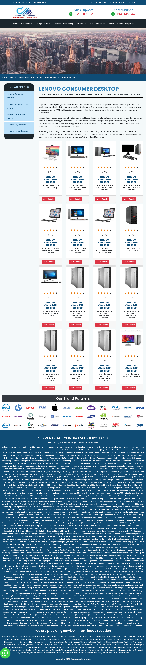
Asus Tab (138, 539)
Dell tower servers (42, 455)
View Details (48, 199)
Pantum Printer (14, 566)
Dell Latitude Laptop (45, 555)
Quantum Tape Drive (34, 596)
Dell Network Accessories (89, 450)
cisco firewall (80, 490)
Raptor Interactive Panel (63, 590)
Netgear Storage (62, 523)
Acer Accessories (106, 561)
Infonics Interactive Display (128, 601)
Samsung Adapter (22, 550)
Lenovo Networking (50, 463)
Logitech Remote (79, 563)
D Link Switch (107, 515)
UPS (53, 580)
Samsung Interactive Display (92, 577)
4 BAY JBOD (80, 488)
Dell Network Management (38, 461)
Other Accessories (119, 450)
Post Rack (16, 547)
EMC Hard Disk (9, 561)
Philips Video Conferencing (21, 590)
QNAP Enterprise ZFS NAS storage (24, 477)
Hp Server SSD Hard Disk (120, 542)
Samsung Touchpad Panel (13, 553)
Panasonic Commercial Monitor (66, 512)
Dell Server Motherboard (75, 558)
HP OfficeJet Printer (71, 474)
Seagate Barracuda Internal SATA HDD (120, 536)
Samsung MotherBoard (115, 550)
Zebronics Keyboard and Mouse (27, 542)
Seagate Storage (41, 585)
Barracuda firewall (115, 582)
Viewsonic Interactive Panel (16, 593)
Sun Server (21, 561)
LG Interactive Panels (134, 528)
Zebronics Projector (112, 580)
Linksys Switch (129, 612)
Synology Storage (32, 525)
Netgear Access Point (120, 566)
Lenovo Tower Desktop (18, 131)
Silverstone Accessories (32, 566)
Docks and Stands (115, 466)
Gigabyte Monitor (129, 607)
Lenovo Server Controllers (123, 544)
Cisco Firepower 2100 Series (117, 493)
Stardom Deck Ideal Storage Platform (75, 485)
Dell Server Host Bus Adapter (77, 452)
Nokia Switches (93, 620)
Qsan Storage (128, 588)
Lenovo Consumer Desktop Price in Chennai (55, 77)
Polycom (39, 515)
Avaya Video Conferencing (40, 593)
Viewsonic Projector (117, 471)
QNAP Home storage (78, 479)
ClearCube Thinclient (68, 598)
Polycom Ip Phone (18, 617)
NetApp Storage (56, 585)
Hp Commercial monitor (126, 469)
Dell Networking (19, 461)
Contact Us (131, 2)
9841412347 (125, 14)
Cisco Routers (95, 525)
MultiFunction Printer (61, 571)
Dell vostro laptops (69, 520)
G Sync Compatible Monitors (75, 542)
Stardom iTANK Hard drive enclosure (107, 485)
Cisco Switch (11, 509)
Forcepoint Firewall (133, 582)
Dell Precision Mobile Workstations (32, 447)
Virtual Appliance (19, 501)
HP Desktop (116, 520)
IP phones (84, 504)
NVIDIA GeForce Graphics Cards (20, 544)
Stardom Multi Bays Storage (122, 571)
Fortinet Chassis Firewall (98, 490)
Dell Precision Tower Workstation (81, 528)
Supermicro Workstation (53, 607)
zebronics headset (68, 547)
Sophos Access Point (113, 612)
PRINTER (13, 474)
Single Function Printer (80, 571)
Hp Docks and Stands (129, 512)
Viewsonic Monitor (15, 525)
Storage (38, 23)
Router (100, 523)
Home (4, 77)
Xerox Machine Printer (42, 571)
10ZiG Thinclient (103, 598)
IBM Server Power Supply (58, 561)
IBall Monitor (70, 607)
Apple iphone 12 (74, 555)
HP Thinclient (99, 588)
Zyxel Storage (122, 585)
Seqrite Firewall (25, 585)
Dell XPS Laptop (103, 520)
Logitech (20, 515)
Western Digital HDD (52, 539)
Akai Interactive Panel (64, 604)
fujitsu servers (45, 609)
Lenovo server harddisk (98, 542)
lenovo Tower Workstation (13, 534)
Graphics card (113, 512)
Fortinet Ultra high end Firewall (122, 490)
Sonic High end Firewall (63, 496)
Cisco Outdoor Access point (53, 525)
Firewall (47, 23)
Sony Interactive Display (110, 593)
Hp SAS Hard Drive (69, 544)
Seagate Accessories (132, 463)
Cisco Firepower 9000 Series (28, 496)
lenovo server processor (52, 542)
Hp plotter (47, 566)
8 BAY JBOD (69, 488)
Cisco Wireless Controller (77, 525)
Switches (57, 23)
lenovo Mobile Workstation (130, 531)
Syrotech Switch (47, 620)
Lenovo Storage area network (101, 504)
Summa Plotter (118, 623)
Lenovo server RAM (58, 515)
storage (138, 455)
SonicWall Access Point (126, 617)
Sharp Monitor (83, 607)
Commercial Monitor (13, 469)
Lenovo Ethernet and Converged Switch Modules (98, 509)
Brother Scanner (95, 536)
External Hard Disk (19, 580)
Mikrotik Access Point (133, 598)
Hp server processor (85, 547)
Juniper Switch (24, 588)
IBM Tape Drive (73, 515)
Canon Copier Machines (63, 566)
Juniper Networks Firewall (95, 582)
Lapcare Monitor (98, 607)
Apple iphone (61, 555)
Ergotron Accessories (87, 517)
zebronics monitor (29, 547)
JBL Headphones (47, 531)
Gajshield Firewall (10, 585)
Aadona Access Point (43, 590)
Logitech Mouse (46, 563)
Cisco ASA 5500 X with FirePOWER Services (86, 493)
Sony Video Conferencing (61, 612)
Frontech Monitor (82, 604)
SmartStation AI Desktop (26, 626)
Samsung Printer (25, 474)
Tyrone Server (18, 620)
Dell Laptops (54, 520)
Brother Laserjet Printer (20, 539)
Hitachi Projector (18, 528)
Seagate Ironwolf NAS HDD (70, 534)
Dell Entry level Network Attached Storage (94, 458)
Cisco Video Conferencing (55, 596)
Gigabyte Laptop (18, 612)
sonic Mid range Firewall (84, 496)
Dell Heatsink (100, 466)
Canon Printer (123, 474)
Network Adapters (127, 574)
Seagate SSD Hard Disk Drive (60, 466)
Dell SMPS (140, 452)
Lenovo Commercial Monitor (102, 469)
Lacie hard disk (102, 528)
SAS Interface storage (48, 482)
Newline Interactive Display (87, 593)
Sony (46, 515)
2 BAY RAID (58, 488)
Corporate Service (116, 2)
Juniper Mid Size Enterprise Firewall (121, 501)
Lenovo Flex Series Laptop (44, 569)
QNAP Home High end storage (100, 479)
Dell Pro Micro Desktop (69, 626)
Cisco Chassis (13, 563)
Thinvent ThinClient (58, 623)
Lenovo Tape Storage (11, 507)
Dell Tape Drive (128, 452)
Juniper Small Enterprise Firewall (92, 501)
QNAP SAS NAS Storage (49, 477)
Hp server (79, 455)
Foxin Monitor (69, 615)
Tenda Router (104, 623)
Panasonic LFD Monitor (48, 534)
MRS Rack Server (117, 528)
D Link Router (119, 515)
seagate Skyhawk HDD (135, 534)
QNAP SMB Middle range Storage (28, 479)
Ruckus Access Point (57, 601)
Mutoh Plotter (17, 607)
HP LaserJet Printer (107, 474)
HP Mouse (61, 569)
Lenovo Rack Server (18, 463)
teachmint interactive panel (122, 615)
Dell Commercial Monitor (55, 469)
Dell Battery (93, 563)
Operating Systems (70, 577)
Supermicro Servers (96, 609)
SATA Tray (46, 490)
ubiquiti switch (129, 580)
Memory (84, 574)
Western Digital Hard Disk (39, 580)
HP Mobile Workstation (112, 447)
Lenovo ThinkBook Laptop (76, 569)
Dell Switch (31, 509)
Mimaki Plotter (115, 604)
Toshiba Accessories (34, 553)
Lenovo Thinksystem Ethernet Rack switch (120, 525)
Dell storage (9, 458)
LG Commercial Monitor (130, 509)
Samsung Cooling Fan (41, 550)
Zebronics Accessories (71, 539)
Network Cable (138, 507)
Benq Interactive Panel (84, 590)
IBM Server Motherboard (115, 558)
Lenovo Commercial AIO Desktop (117, 523)
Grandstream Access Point (35, 601)
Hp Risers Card (41, 544)
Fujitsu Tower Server (78, 609)
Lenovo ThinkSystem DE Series (60, 507)
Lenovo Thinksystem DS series (117, 507)
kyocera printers (73, 574)
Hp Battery (114, 563)
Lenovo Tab (7, 542)
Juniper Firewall (70, 501)
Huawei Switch (51, 588)
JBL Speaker (39, 536)
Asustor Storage (18, 582)
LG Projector (103, 517)
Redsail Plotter (42, 615)
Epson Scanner (116, 517)
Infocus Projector (34, 528)
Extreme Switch (64, 588)
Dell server (29, 455)
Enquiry (94, 2)
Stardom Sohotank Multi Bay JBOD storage (39, 485)
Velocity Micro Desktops (129, 609)
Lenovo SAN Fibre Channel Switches (89, 507)
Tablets (119, 23)
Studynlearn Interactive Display (17, 604)
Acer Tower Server (79, 536)
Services (102, 2)
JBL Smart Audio (10, 536)
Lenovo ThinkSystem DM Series (34, 507)
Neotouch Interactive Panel (37, 612)
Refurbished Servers (62, 563)
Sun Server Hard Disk (135, 558)
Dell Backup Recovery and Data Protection (58, 458)
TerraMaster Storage (91, 585)
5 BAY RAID (112, 488)
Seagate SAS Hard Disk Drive (35, 466)
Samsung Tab (127, 539)
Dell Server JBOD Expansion (27, 458)
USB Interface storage (68, 482)
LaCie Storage (31, 534)
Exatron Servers (79, 620)
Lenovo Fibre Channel (97, 463)
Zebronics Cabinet (113, 452)
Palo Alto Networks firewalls (53, 582)
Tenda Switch (109, 617)
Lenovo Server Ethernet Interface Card (95, 544)
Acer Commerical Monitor (31, 471)
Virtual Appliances (55, 501)
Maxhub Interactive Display (78, 601)
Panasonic (30, 515)
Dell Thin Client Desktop (83, 588)
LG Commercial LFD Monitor (54, 528)
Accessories (100, 23)
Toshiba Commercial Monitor (93, 512)
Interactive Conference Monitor (89, 553)
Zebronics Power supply (84, 466)
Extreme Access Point (121, 596)
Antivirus (119, 577)
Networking (68, 23)
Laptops (79, 23)
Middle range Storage (124, 479)
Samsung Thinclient (50, 598)
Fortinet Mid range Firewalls (30, 493)
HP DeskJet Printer (53, 474)
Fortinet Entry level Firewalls (55, 493)
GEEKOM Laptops (80, 617)
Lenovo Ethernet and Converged (73, 463)
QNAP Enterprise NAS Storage (72, 477)
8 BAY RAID (27, 488)
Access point (15, 555)
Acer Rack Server (64, 536)
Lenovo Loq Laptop (97, 569)
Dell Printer (26, 571)
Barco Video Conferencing (131, 590)
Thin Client (94, 574)
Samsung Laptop (90, 561)
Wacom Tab (15, 569)
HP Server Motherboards (42, 558)
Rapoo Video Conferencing (107, 590)
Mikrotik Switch (33, 582)
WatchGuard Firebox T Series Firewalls (62, 504)
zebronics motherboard (49, 547)
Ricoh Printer (27, 569)
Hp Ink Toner (113, 547)
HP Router (129, 455)
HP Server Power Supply (37, 561)
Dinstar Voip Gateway (37, 577)
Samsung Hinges (80, 550)
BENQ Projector (101, 471)
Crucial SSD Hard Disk (109, 574)
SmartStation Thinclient (48, 626)
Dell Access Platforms (82, 461)
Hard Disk (70, 455)
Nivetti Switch (82, 615)
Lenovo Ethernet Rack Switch (65, 509)
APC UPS (59, 580)
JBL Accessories (32, 531)
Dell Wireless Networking (61, 461)
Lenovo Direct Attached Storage (129, 504)
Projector (129, 23)
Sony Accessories (95, 612)
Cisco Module (75, 561)
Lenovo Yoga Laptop (127, 555)
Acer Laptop (70, 553)
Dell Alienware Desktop (133, 569)
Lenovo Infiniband (115, 463)
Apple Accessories (69, 450)
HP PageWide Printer (89, 474)
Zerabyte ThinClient (89, 623)
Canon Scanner (129, 517)
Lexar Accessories (109, 531)
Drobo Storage (135, 585)
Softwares (109, 577)
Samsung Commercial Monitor (14, 512)
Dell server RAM (21, 450)
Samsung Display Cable (61, 550)
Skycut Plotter (56, 615)
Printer (111, 23)
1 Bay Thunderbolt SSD (127, 488)
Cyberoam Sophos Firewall (40, 498)
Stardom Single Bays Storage (39, 574)
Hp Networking (55, 544)
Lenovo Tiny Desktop (17, 124)
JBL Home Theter (26, 536)
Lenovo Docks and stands (78, 469)
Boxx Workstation (113, 607)
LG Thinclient (117, 598)
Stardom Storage (113, 482)
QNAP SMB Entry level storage (56, 479)
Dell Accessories (29, 555)
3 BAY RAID (48, 488)
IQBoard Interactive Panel (42, 604)
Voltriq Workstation (99, 604)
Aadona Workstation (33, 607)
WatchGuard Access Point (24, 615)
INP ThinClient (73, 623)
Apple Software (126, 547)
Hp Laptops (76, 523)
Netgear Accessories (29, 517)
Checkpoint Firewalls (74, 582)
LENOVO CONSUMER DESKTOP (50, 179)
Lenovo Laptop (48, 523)
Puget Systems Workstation (26, 609)
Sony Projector (72, 471)
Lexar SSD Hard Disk (91, 534)
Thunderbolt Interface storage (92, 482)
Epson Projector (86, 471)
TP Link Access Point (100, 566)
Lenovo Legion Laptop (13, 488)
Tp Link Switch (130, 577)
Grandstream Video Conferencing (34, 623)
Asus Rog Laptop (45, 617)
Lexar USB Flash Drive (63, 531)
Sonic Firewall (46, 496)
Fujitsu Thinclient (33, 598)
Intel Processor (127, 563)
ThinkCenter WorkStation (108, 626)
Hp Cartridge (101, 547)
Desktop (89, 23)
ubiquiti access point (101, 596)
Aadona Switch (10, 588)
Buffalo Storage (108, 585)
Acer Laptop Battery (122, 561)
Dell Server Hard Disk (95, 558)
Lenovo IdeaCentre (88, 626)
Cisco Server (23, 520)
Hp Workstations (56, 447)
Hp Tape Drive (86, 515)
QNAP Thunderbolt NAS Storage (99, 477)
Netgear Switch (46, 517)
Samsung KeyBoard (96, 550)
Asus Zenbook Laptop (62, 617)
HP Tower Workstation (92, 447)
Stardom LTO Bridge (132, 485)
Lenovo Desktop (26, 77)
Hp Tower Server (91, 455)
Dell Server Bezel (97, 452)
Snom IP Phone (54, 577)
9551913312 (83, 14)
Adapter (37, 490)
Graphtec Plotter (129, 604)
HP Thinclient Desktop (131, 520)
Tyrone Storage (31, 620)
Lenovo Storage (34, 463)
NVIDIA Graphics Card (74, 580)
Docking (12, 490)
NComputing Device (109, 555)
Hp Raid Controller (104, 539)
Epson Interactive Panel (99, 615)
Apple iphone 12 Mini (91, 555)
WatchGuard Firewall (36, 504)
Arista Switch (37, 588)
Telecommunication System (15, 577)
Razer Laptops (112, 609)
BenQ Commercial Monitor (40, 512)
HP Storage (58, 558)
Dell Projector (59, 471)
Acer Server (50, 536)
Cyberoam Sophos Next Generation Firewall (71, 498)
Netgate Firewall (96, 617)
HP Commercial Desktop (30, 523)
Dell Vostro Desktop (114, 569)
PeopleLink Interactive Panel (113, 620)
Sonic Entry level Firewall (106, 496)
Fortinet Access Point (14, 601)
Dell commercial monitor (33, 469)
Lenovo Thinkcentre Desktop (116, 553)
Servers (15, 23)
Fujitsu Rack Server (61, 609)
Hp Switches (119, 455)
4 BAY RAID (38, 488)
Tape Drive (105, 450)
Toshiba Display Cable (53, 553)
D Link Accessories (134, 515)
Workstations (27, 23)
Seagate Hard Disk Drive (14, 531)
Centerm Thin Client (87, 598)
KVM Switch (104, 563)
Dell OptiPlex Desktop (12, 571)
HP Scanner (34, 520)
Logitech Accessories (29, 563)
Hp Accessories (36, 450)
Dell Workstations (9, 447)
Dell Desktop (59, 517)
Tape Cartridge (12, 517)
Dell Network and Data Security (106, 461)
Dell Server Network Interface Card (26, 452)
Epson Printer (39, 474)
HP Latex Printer (23, 558)
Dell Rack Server (58, 455)
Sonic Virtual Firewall (126, 496)
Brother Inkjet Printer (100, 571)
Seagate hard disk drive (12, 466)
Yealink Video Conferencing (79, 596)
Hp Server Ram (89, 539)
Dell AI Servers (59, 574)
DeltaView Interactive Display (103, 601)
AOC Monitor (71, 517)
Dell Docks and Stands (133, 466)
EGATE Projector (134, 471)
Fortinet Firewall (67, 490)
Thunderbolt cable (25, 490)
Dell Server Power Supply (53, 452)
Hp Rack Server (106, 455)
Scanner (133, 474)
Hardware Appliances (37, 501)
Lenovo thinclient (113, 588)
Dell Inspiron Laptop (87, 520)
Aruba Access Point (63, 620)
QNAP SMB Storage (122, 477)
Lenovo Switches (44, 509)
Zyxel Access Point (17, 598)
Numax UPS (31, 617)
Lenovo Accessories (52, 450)
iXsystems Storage (73, 585)
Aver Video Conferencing (63, 593)
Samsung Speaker (134, 550)
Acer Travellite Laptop (93, 580)
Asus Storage (37, 539)
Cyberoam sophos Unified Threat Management (111, 498)
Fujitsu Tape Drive (17, 596)
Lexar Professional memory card (87, 531)
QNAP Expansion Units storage (24, 482)
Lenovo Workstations (73, 447)
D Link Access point (83, 566)
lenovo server (125, 461)
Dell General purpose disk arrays (127, 458)
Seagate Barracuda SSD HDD (112, 534)
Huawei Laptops (80, 612)
